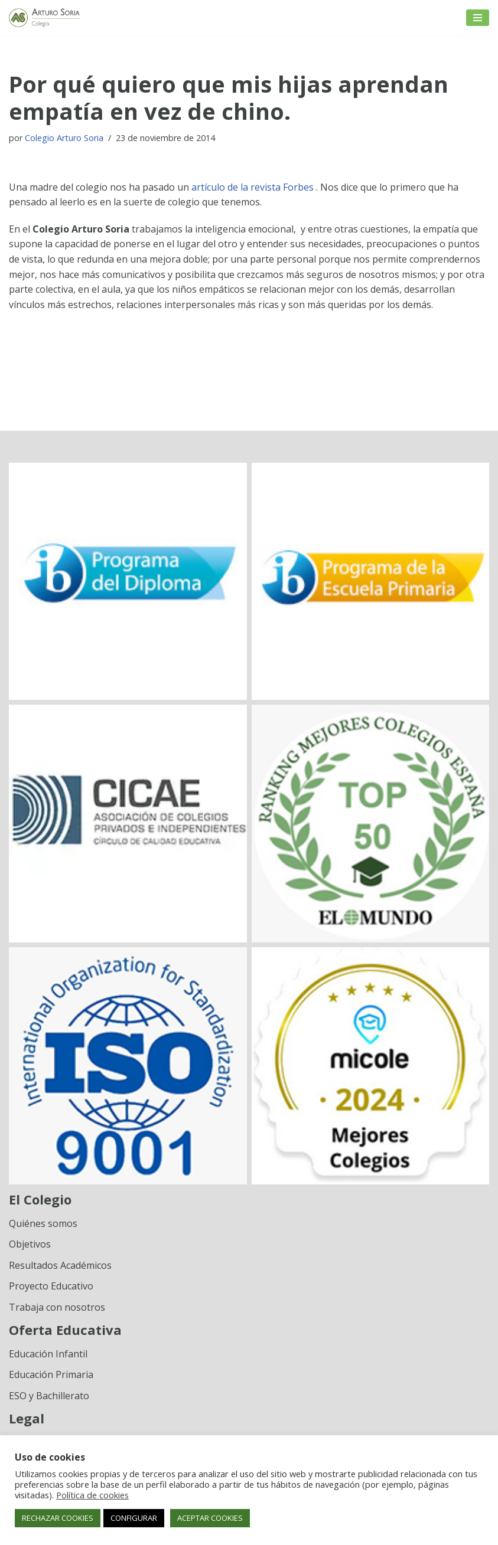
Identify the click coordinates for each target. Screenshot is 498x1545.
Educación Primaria (51, 1374)
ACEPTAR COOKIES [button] (210, 1518)
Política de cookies (92, 1495)
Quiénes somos (43, 1223)
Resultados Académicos (60, 1265)
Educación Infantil (48, 1353)
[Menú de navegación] (477, 17)
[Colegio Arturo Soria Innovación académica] (44, 17)
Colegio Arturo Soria (64, 137)
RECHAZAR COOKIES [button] (57, 1518)
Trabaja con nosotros (57, 1307)
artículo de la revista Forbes (253, 187)
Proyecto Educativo (51, 1285)
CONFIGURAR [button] (133, 1518)
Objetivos (30, 1244)
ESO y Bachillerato (49, 1395)
